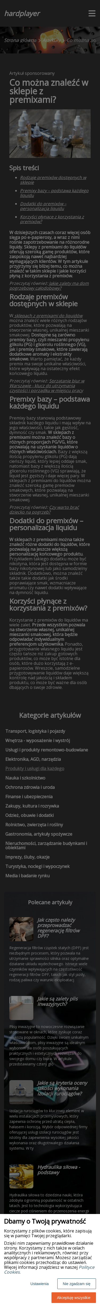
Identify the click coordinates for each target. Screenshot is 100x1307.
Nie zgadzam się (77, 1284)
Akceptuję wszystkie (73, 1298)
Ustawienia (39, 1284)
